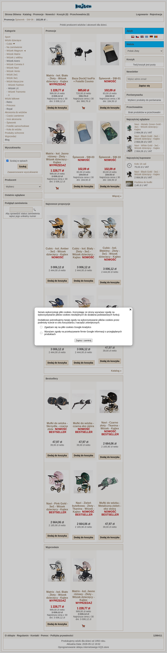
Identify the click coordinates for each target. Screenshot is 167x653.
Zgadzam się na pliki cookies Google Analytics (67, 327)
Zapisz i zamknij (83, 340)
